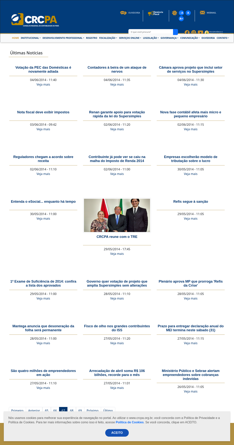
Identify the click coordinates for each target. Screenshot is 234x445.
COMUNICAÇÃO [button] (189, 38)
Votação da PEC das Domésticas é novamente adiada (43, 69)
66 (55, 410)
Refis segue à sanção (190, 201)
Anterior (34, 410)
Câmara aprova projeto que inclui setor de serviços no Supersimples (190, 69)
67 (63, 410)
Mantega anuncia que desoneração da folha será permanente (43, 328)
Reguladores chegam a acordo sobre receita (43, 159)
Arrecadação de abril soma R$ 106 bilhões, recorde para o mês (117, 373)
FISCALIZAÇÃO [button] (107, 38)
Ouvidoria (130, 12)
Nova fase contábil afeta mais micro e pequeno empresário (190, 114)
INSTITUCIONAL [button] (30, 38)
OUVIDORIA (208, 38)
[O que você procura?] (150, 32)
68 (71, 410)
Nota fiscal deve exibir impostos (43, 112)
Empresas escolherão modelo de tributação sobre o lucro (190, 159)
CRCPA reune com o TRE (116, 237)
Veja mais (43, 84)
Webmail (207, 12)
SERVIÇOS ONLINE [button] (129, 38)
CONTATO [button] (222, 38)
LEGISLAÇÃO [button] (150, 38)
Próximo (93, 410)
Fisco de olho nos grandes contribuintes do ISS (117, 328)
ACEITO (117, 432)
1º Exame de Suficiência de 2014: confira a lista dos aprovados (43, 283)
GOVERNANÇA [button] (169, 38)
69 (80, 410)
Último (108, 410)
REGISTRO (91, 38)
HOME (15, 38)
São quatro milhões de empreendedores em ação (43, 373)
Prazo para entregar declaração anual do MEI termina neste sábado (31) (191, 328)
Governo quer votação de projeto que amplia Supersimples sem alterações (117, 283)
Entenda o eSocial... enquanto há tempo (43, 201)
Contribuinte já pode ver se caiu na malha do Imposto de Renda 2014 (117, 159)
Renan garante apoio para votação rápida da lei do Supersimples (117, 114)
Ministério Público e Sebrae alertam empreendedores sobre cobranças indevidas (191, 375)
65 (46, 410)
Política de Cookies (130, 422)
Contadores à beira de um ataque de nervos (117, 69)
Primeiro (17, 410)
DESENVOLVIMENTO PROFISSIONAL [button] (62, 38)
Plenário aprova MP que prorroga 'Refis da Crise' (191, 283)
